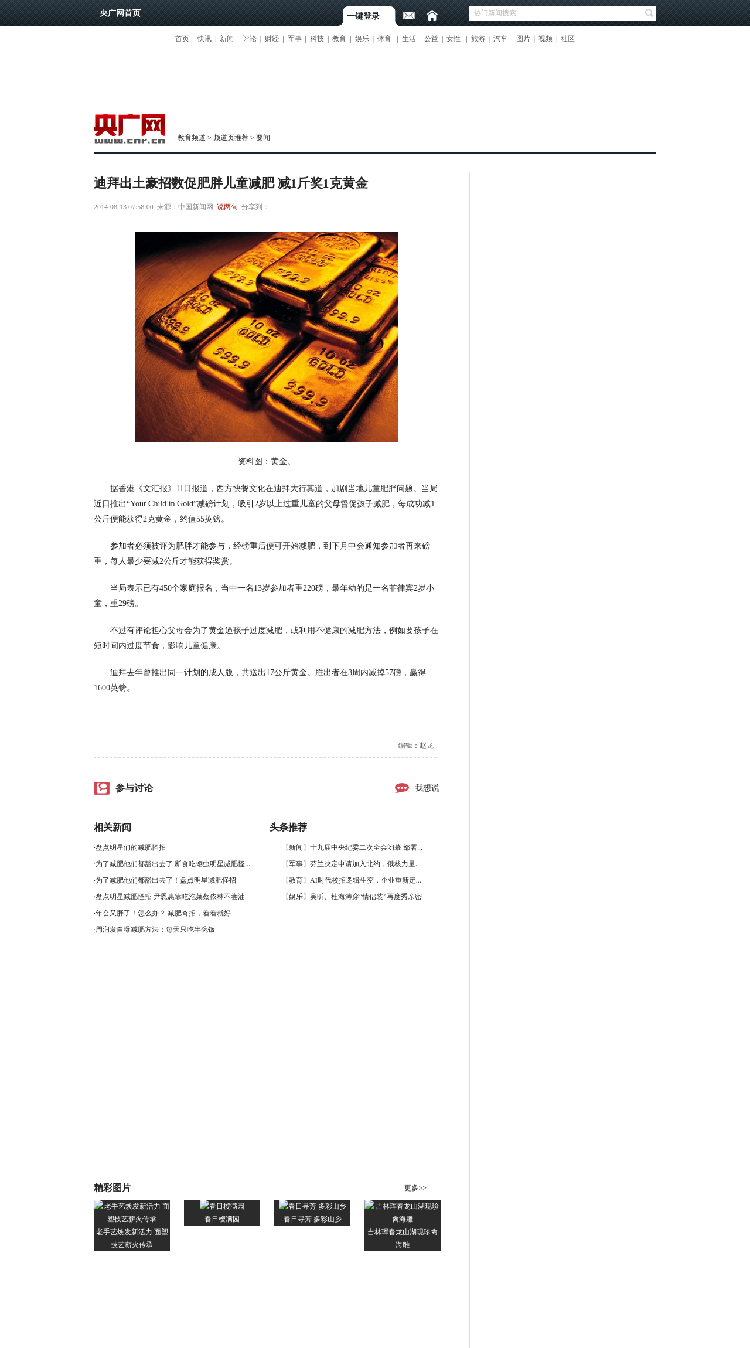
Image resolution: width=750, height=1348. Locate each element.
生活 (409, 39)
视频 (545, 39)
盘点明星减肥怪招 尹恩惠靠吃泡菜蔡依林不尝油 (170, 897)
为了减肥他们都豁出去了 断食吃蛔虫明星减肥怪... (173, 864)
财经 (272, 39)
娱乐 (362, 39)
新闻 (227, 39)
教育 (339, 39)
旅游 (478, 39)
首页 (182, 39)
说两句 (227, 207)
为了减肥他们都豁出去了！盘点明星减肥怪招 (166, 880)
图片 (523, 39)
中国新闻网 (195, 207)
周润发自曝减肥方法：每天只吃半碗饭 (155, 929)
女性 (453, 39)
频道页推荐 (230, 138)
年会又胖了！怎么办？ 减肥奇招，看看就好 (163, 913)
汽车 (500, 39)
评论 (250, 39)
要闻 (263, 138)
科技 (317, 39)
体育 (384, 39)
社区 (568, 39)
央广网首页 (120, 13)
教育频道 (192, 138)
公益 (431, 39)
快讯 (204, 39)
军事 (295, 39)
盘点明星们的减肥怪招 (131, 847)
